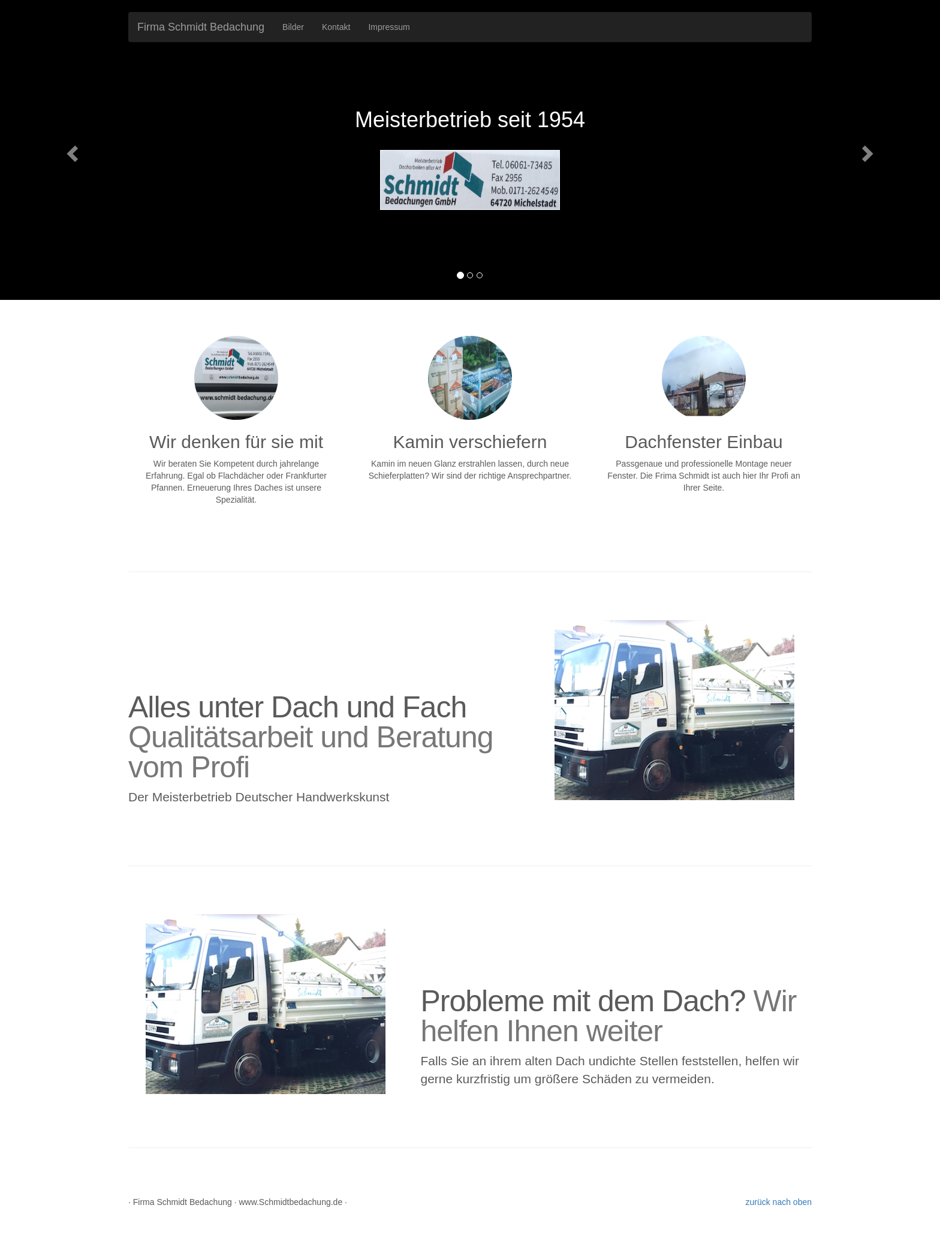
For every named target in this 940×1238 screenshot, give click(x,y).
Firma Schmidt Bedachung (200, 27)
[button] (70, 150)
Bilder (293, 27)
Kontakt (336, 27)
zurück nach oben (778, 1202)
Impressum (388, 27)
